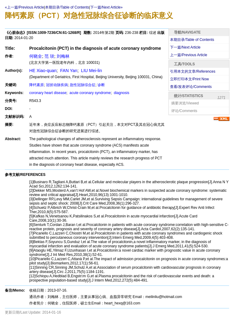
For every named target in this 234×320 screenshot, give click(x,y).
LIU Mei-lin (91, 70)
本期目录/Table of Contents (67, 7)
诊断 (101, 85)
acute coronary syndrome (90, 93)
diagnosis (121, 93)
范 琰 (49, 56)
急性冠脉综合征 (82, 85)
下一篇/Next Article (185, 47)
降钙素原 (36, 85)
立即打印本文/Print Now (189, 79)
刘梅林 (63, 56)
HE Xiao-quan (43, 70)
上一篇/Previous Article (188, 55)
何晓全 (35, 56)
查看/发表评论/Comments (191, 87)
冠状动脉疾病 (57, 85)
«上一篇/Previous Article (24, 7)
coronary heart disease (47, 93)
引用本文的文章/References (192, 71)
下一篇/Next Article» (106, 7)
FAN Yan (68, 70)
